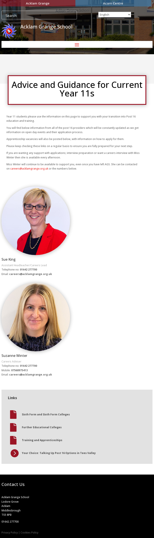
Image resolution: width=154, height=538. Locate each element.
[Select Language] (114, 14)
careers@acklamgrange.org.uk (29, 168)
